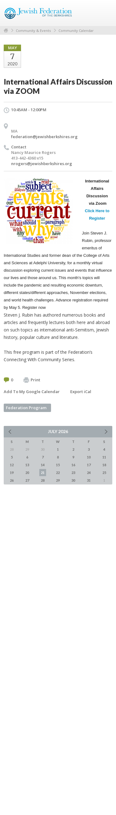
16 (73, 465)
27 (27, 480)
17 (89, 465)
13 (27, 465)
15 (58, 465)
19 (12, 473)
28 (43, 480)
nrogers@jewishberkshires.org (41, 163)
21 (43, 473)
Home (6, 30)
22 (58, 473)
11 (104, 457)
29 (58, 480)
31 (89, 480)
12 (12, 465)
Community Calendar (76, 30)
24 (89, 473)
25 (104, 473)
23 (73, 473)
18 (104, 465)
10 (89, 457)
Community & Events (33, 30)
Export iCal (80, 391)
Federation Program (26, 407)
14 (43, 465)
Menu (105, 13)
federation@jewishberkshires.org (44, 136)
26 (12, 480)
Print (32, 380)
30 (73, 480)
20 (27, 473)
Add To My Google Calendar (32, 391)
